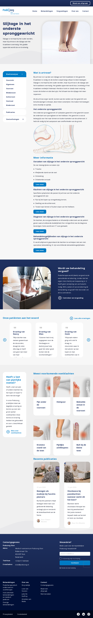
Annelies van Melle (26, 600)
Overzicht (10, 80)
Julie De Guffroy (24, 595)
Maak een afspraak (80, 3)
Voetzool (9, 101)
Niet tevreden (46, 594)
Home (34, 11)
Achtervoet (10, 97)
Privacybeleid (8, 614)
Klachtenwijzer (12, 74)
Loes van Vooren (25, 590)
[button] (24, 74)
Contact (85, 11)
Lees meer (40, 184)
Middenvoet (11, 93)
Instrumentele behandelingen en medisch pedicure (8, 596)
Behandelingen (47, 11)
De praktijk (26, 585)
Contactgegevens (47, 585)
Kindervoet (10, 105)
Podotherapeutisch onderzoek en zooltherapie (10, 587)
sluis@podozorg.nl (22, 565)
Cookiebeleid (22, 614)
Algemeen (10, 84)
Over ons (75, 11)
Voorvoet (9, 89)
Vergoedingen (62, 11)
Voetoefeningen (12, 119)
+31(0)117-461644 (21, 561)
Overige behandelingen (8, 603)
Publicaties (10, 112)
